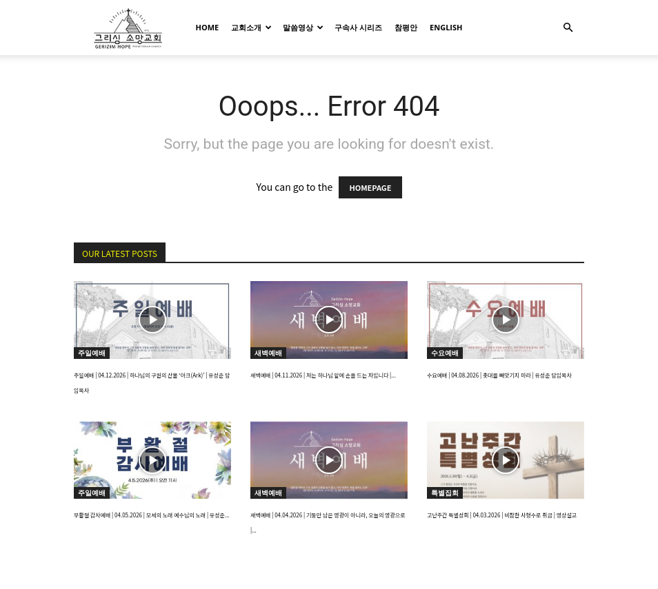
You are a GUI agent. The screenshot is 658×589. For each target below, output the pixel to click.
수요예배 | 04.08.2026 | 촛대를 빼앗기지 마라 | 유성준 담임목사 (499, 375)
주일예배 (92, 353)
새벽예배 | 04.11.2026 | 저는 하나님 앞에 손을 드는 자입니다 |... (323, 375)
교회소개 (251, 27)
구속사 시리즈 (358, 27)
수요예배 (445, 353)
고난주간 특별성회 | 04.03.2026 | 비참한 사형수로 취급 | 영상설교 (502, 515)
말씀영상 (303, 27)
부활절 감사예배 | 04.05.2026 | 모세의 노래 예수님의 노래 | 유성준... (152, 515)
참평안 (406, 27)
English (446, 27)
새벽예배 (268, 353)
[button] (567, 27)
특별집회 (445, 492)
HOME (207, 27)
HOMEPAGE (370, 187)
